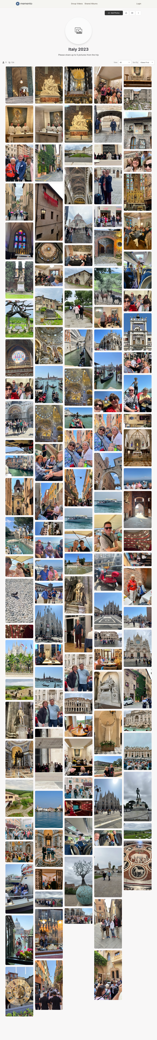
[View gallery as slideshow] (132, 13)
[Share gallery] (126, 13)
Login (138, 3)
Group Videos (77, 3)
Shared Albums (91, 3)
